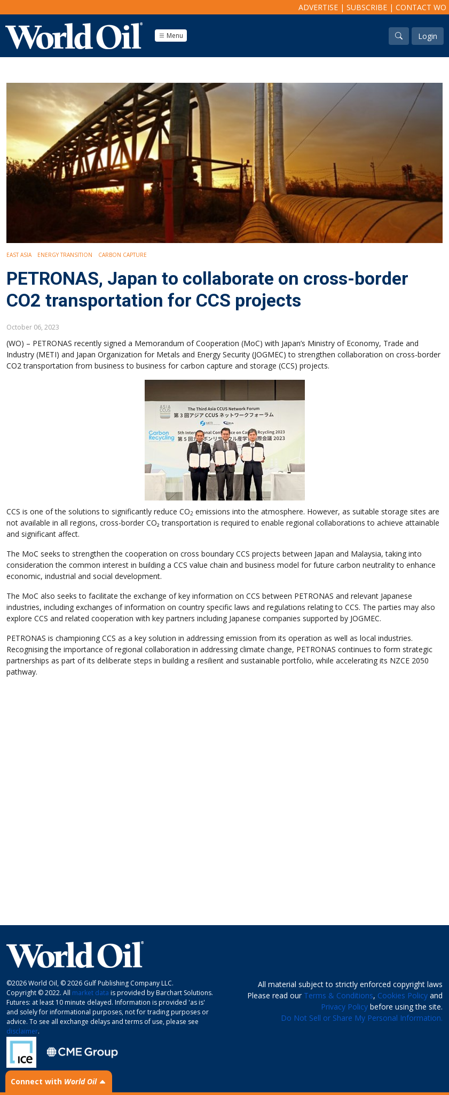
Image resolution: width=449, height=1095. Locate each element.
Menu (171, 35)
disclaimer (22, 1031)
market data (90, 992)
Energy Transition (64, 255)
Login (427, 36)
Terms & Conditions (338, 995)
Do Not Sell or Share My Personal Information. (362, 1018)
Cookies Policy (402, 995)
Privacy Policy (344, 1007)
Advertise (318, 7)
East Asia (18, 255)
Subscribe (366, 7)
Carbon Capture (122, 255)
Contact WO (421, 7)
